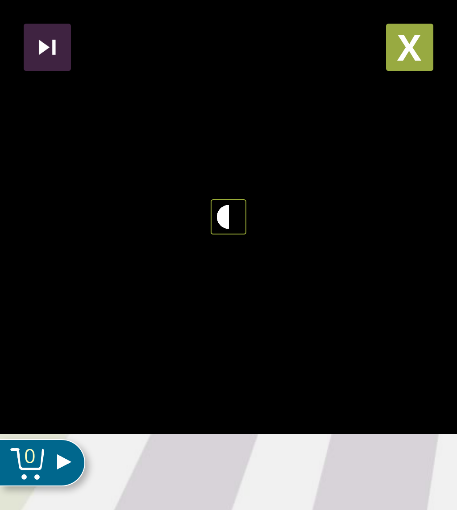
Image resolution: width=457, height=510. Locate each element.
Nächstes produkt (47, 47)
